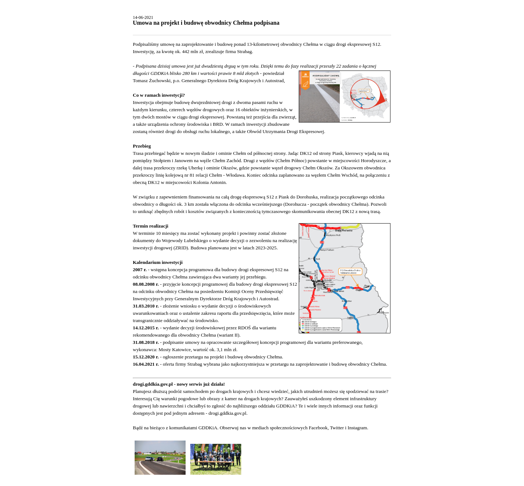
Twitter (337, 427)
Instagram (357, 427)
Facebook (318, 427)
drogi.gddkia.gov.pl (227, 413)
